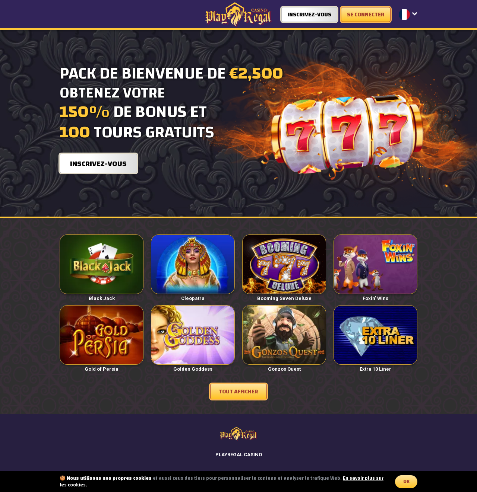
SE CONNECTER (366, 15)
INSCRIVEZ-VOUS (309, 15)
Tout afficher (238, 392)
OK (406, 481)
